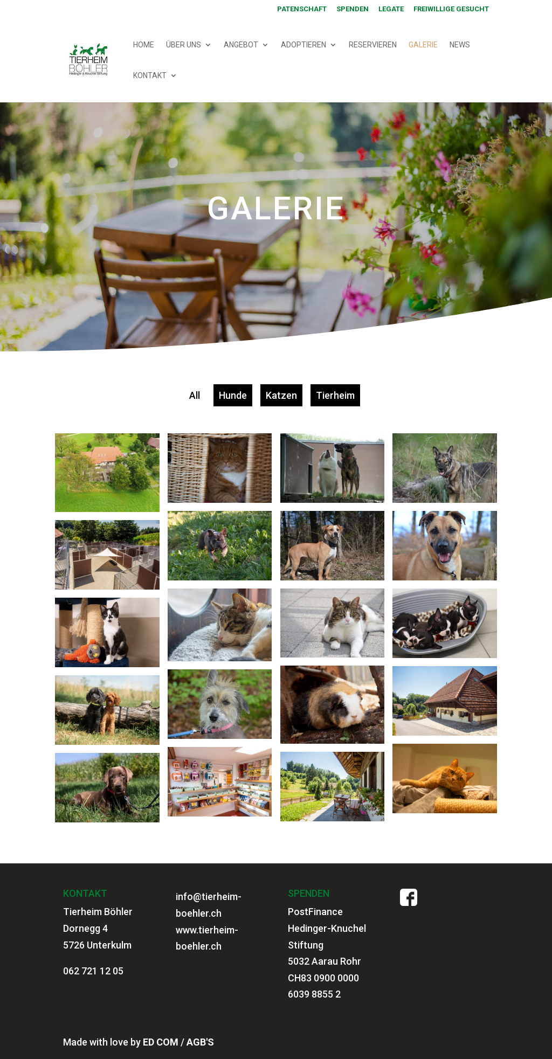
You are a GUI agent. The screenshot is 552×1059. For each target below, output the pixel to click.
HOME (143, 45)
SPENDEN (352, 9)
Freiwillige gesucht (451, 9)
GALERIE (423, 45)
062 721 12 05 (93, 971)
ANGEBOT (241, 45)
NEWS (460, 45)
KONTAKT (150, 76)
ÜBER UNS (183, 45)
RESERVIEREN (373, 45)
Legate (391, 9)
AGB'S (200, 1042)
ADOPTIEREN (303, 45)
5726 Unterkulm (97, 945)
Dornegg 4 (85, 928)
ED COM (160, 1042)
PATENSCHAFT (302, 9)
